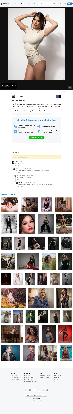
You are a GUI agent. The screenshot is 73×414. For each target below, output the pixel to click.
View (64, 92)
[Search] (45, 3)
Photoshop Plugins (44, 377)
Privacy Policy (32, 400)
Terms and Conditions (39, 400)
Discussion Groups (29, 379)
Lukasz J (17, 161)
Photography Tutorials (44, 375)
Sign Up (69, 3)
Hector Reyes (19, 96)
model (31, 114)
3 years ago (22, 161)
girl (35, 114)
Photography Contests (30, 381)
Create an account (22, 157)
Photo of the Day (28, 377)
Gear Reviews (14, 377)
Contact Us (56, 377)
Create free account (36, 137)
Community (24, 3)
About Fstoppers (58, 375)
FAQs (55, 381)
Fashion (14, 114)
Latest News (14, 375)
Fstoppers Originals (16, 379)
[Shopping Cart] (60, 3)
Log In (64, 3)
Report (69, 92)
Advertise (56, 379)
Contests (30, 3)
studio (49, 114)
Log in (37, 140)
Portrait (25, 114)
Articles (12, 3)
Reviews (17, 3)
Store (35, 3)
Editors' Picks (27, 375)
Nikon (45, 114)
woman (39, 114)
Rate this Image (6, 85)
